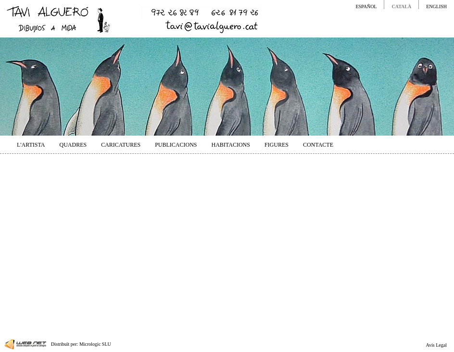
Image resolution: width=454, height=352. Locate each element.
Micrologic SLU (95, 344)
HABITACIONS (231, 144)
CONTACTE (318, 144)
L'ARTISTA (31, 144)
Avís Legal (436, 345)
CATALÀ (401, 6)
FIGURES (277, 144)
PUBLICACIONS (176, 144)
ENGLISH (436, 6)
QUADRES (73, 144)
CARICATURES (120, 144)
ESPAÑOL (366, 6)
